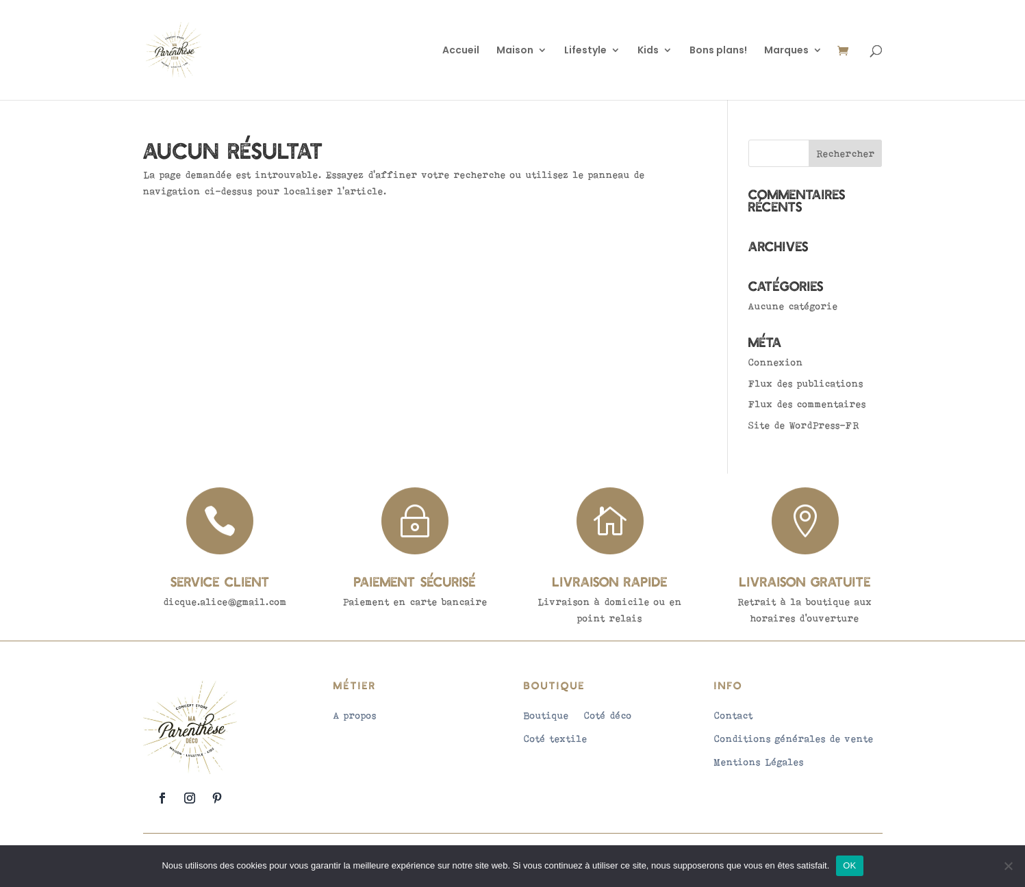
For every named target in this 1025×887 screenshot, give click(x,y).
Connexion (775, 362)
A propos (355, 715)
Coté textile (555, 738)
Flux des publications (805, 383)
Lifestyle (585, 51)
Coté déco (608, 715)
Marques (786, 51)
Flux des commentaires (807, 403)
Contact (733, 715)
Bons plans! (718, 51)
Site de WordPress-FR (803, 425)
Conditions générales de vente (794, 738)
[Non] (1008, 866)
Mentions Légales (759, 761)
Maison (514, 51)
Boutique (546, 715)
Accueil (460, 51)
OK (849, 865)
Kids (648, 51)
